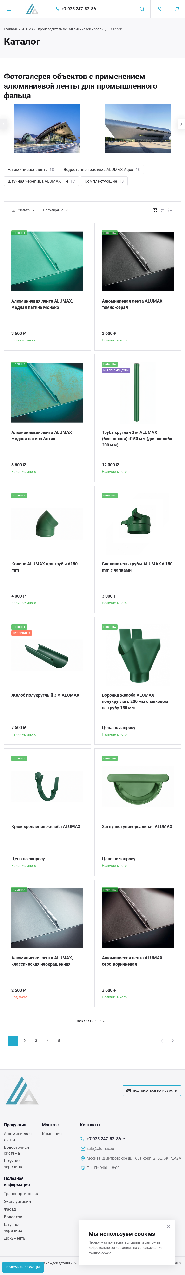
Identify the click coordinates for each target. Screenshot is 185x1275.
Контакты (90, 1124)
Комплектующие (104, 181)
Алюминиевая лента (31, 169)
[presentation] (3, 124)
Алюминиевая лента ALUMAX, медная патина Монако (42, 304)
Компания (52, 1133)
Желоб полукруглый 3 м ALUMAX (45, 695)
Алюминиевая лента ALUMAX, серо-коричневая (132, 961)
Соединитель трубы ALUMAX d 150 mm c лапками (137, 567)
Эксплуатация (17, 1201)
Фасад (10, 1209)
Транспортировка (21, 1193)
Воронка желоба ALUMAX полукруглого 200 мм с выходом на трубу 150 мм (135, 701)
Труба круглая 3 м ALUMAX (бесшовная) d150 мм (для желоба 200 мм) (137, 438)
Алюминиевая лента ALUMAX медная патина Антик (41, 435)
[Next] (172, 1041)
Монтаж (50, 1124)
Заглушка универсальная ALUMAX (137, 826)
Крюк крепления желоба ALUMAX (45, 826)
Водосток (13, 1216)
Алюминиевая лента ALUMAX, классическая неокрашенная (42, 961)
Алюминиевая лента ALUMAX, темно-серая (132, 304)
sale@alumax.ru (100, 1148)
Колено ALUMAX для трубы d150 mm (44, 567)
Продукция (15, 1124)
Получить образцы (23, 1267)
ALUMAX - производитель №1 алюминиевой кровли (62, 29)
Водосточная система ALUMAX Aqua (102, 169)
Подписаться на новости (151, 1090)
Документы (15, 1238)
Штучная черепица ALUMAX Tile (41, 181)
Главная (10, 29)
